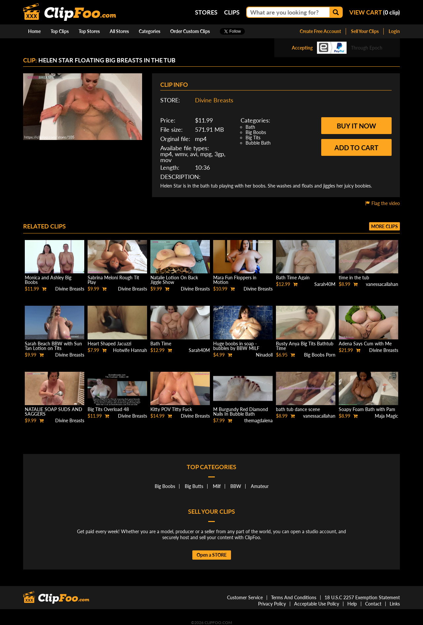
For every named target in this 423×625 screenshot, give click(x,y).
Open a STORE (212, 555)
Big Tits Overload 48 (108, 409)
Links (395, 604)
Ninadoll (264, 355)
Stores (206, 12)
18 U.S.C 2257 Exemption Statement (362, 597)
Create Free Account (320, 31)
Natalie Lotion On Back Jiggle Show (174, 280)
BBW (235, 486)
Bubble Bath (258, 143)
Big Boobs (256, 132)
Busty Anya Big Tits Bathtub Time (304, 346)
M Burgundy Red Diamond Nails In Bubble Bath (240, 411)
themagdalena (258, 420)
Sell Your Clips (365, 31)
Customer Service (245, 597)
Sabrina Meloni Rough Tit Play (113, 280)
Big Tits (253, 137)
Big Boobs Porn (319, 355)
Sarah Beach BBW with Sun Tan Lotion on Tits (53, 346)
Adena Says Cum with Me (365, 343)
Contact (373, 604)
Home (34, 31)
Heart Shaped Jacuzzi (109, 343)
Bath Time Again (293, 277)
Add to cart (356, 148)
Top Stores (89, 31)
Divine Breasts (214, 100)
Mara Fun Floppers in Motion (234, 280)
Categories (149, 31)
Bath (250, 127)
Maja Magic (386, 416)
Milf (217, 486)
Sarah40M (324, 284)
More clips (384, 226)
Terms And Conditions (293, 597)
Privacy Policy (272, 604)
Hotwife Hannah (130, 350)
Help (352, 604)
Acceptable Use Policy (316, 604)
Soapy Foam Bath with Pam (367, 409)
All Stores (119, 31)
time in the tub (354, 277)
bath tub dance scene (298, 409)
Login (394, 31)
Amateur (260, 486)
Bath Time (160, 343)
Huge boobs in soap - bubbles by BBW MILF (236, 346)
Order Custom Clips (190, 31)
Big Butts (194, 486)
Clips (232, 12)
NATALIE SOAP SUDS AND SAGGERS (53, 411)
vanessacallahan (382, 284)
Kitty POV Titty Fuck (171, 409)
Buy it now (356, 126)
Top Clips (60, 31)
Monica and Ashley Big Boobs (48, 280)
